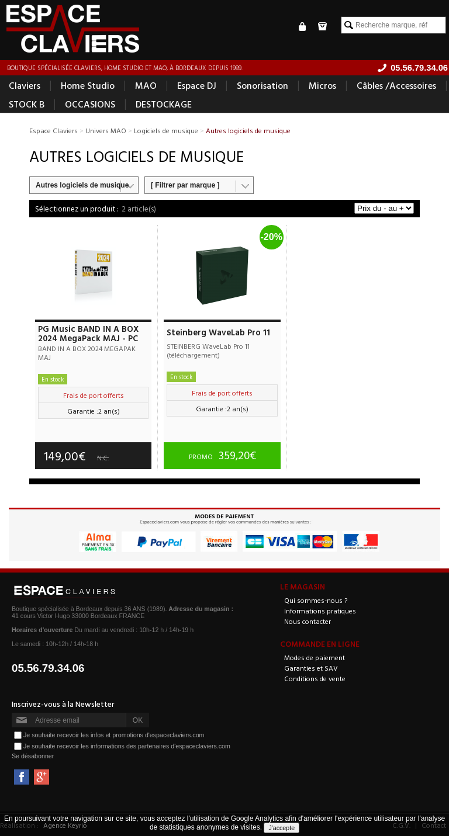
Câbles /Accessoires (396, 85)
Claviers (24, 85)
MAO (146, 85)
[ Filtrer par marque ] (185, 185)
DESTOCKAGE (164, 104)
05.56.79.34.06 (48, 668)
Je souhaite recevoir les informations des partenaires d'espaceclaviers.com (126, 746)
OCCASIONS (90, 104)
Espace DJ (196, 85)
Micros (322, 85)
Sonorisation (262, 85)
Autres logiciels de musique (82, 185)
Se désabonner (33, 755)
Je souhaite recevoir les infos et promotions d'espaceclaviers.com (113, 734)
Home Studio (88, 85)
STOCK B (26, 104)
